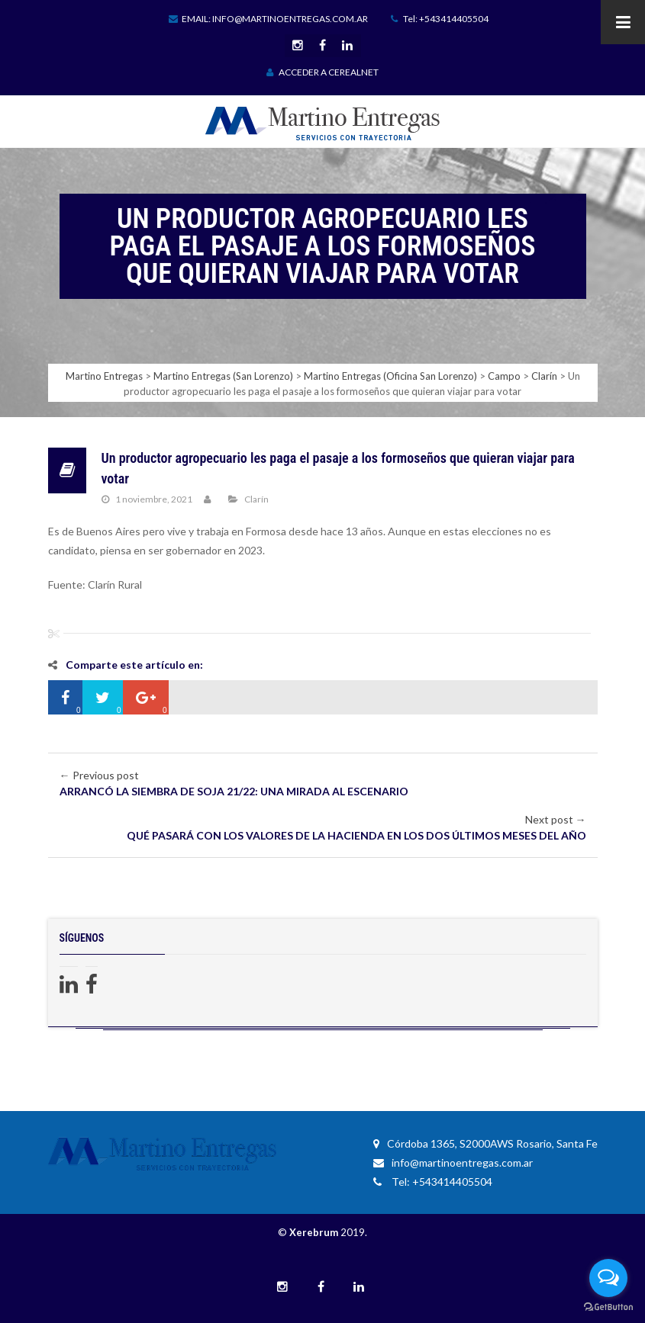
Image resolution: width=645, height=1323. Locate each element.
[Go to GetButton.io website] (608, 1307)
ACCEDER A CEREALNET (322, 72)
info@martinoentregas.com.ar (453, 1162)
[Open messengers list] (608, 1278)
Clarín (256, 499)
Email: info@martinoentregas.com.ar (268, 18)
